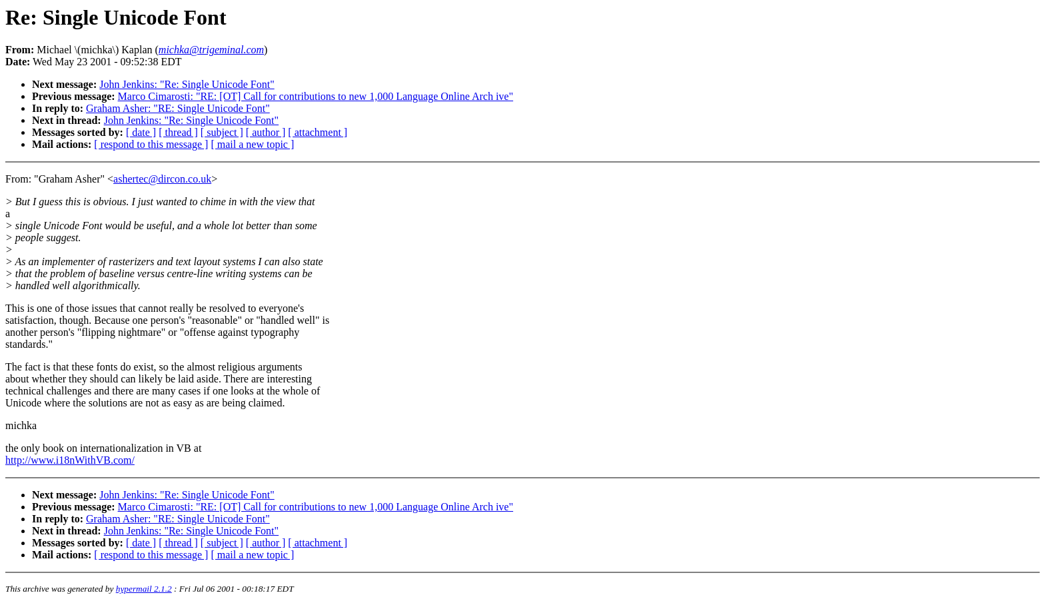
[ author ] (266, 132)
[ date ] (141, 132)
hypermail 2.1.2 (144, 589)
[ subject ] (222, 132)
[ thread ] (178, 132)
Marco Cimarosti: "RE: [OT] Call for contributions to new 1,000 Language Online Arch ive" (315, 96)
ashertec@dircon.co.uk (162, 179)
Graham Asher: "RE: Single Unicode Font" (178, 108)
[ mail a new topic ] (252, 144)
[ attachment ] (317, 132)
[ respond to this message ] (151, 144)
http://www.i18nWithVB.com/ (70, 460)
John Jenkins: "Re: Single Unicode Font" (186, 84)
